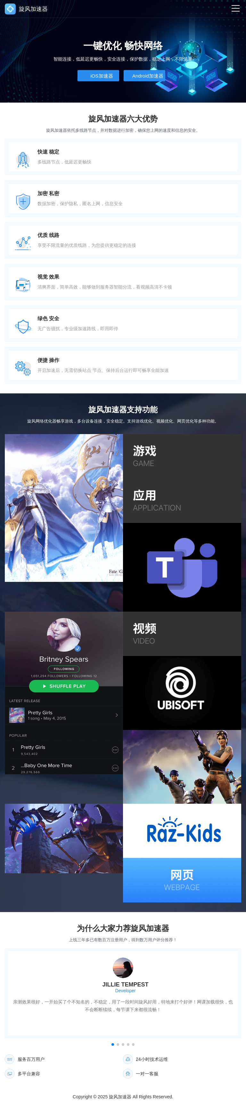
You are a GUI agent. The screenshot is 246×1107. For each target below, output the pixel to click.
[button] (112, 1044)
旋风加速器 (120, 1096)
